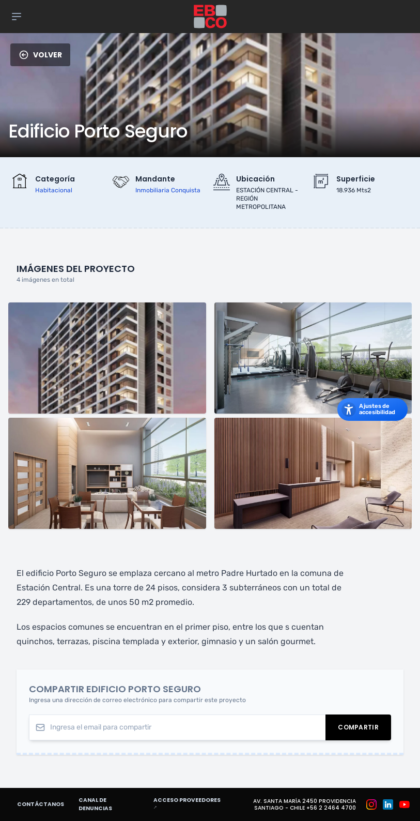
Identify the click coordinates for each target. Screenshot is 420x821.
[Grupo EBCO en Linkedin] (388, 804)
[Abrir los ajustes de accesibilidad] (372, 409)
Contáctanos (40, 804)
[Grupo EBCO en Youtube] (404, 804)
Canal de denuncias (95, 804)
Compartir (364, 729)
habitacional (53, 190)
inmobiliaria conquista (167, 190)
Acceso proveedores (192, 804)
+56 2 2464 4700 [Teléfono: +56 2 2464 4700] (331, 808)
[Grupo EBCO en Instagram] (371, 804)
